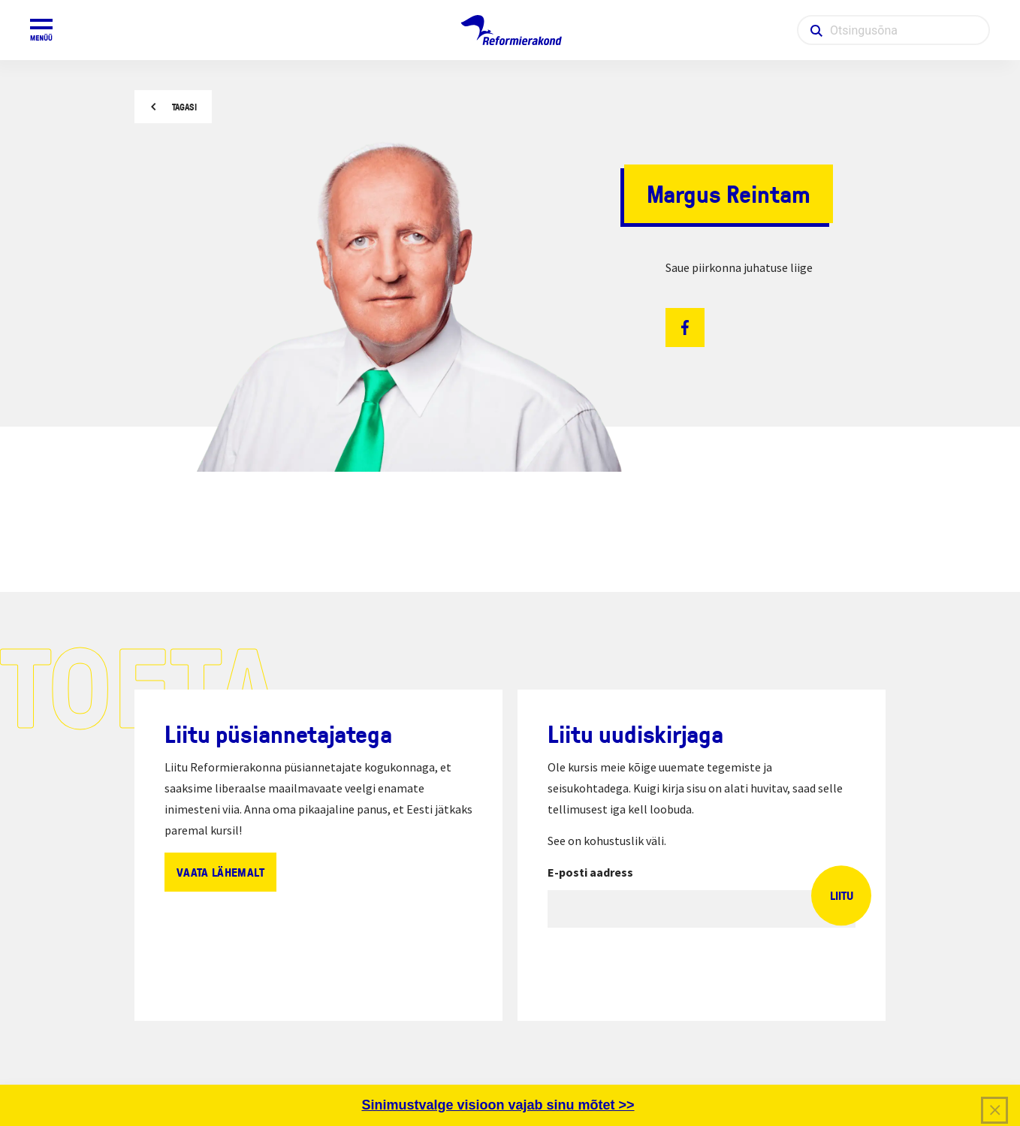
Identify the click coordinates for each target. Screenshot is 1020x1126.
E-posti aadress (590, 872)
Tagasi (184, 107)
